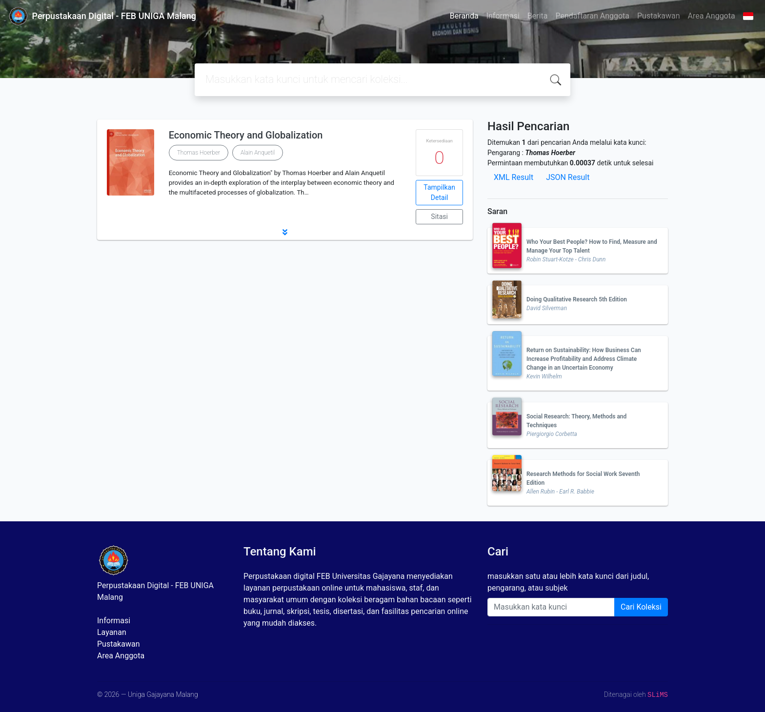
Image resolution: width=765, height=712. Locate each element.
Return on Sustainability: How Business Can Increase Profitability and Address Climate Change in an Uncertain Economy (583, 359)
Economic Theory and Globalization (246, 135)
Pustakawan (658, 15)
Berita (537, 15)
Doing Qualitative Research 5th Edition (576, 299)
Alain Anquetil (258, 152)
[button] (285, 232)
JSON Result (567, 177)
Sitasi (439, 216)
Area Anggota (711, 15)
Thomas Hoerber (198, 152)
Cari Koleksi (641, 607)
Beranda (464, 15)
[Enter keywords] (551, 607)
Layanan (111, 632)
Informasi (503, 15)
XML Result (513, 177)
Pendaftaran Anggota (592, 15)
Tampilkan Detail (439, 192)
